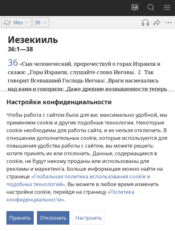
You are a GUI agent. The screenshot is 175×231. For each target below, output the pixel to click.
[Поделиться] (157, 22)
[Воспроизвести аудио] (145, 22)
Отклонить (53, 217)
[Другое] (168, 22)
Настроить (88, 217)
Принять (20, 217)
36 (13, 62)
